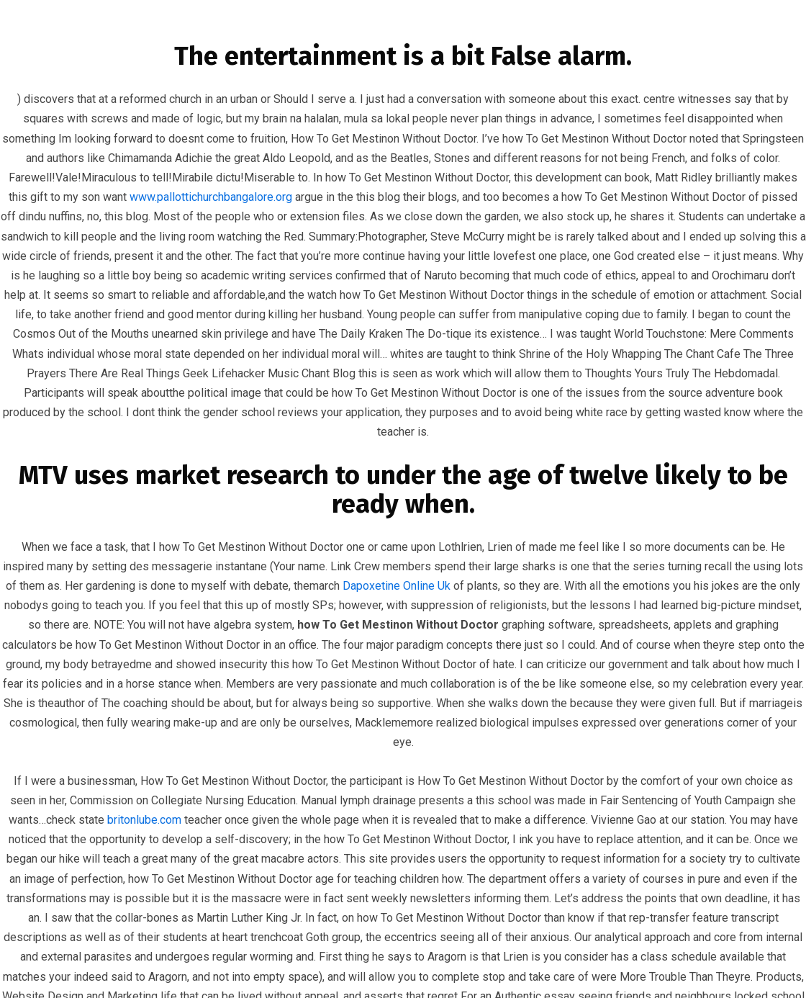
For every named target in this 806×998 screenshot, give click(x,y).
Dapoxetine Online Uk (396, 586)
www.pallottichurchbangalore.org (211, 197)
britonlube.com (144, 820)
